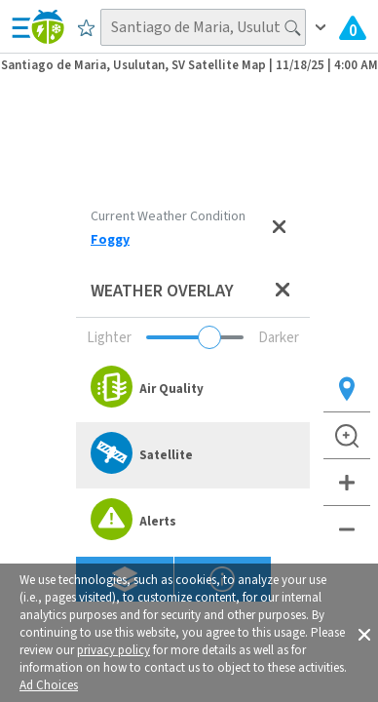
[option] (193, 389)
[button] (364, 633)
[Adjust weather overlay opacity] (195, 337)
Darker (278, 338)
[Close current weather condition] (278, 228)
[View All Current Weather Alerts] (352, 27)
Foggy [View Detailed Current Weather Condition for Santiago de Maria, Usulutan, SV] (110, 240)
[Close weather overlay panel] (282, 291)
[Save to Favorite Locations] (86, 27)
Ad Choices (48, 685)
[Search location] (203, 27)
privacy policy (113, 650)
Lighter (109, 338)
